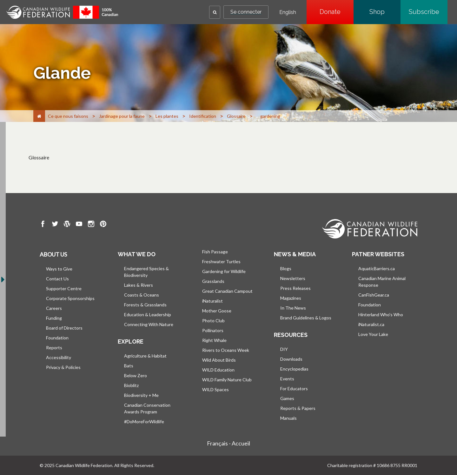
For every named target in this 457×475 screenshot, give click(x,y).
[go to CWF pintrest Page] (103, 225)
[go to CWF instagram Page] (91, 225)
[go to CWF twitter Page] (55, 225)
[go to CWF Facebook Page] (43, 225)
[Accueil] (39, 116)
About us (53, 254)
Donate (337, 12)
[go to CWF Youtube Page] (79, 225)
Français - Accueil (228, 443)
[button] (214, 12)
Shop (385, 12)
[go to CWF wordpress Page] (67, 225)
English (287, 12)
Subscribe (428, 12)
